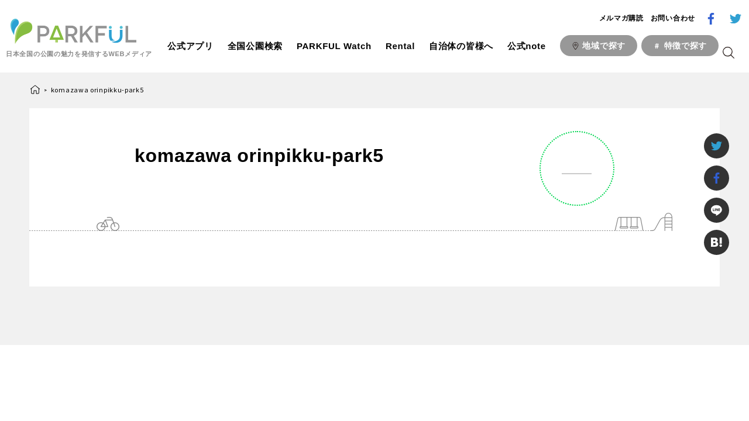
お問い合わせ (673, 18)
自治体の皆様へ (461, 46)
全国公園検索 (255, 46)
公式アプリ (190, 46)
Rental (400, 46)
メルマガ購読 (621, 18)
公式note (526, 46)
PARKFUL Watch (334, 46)
